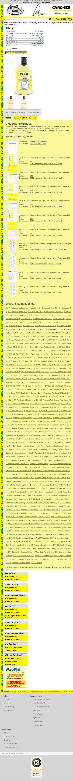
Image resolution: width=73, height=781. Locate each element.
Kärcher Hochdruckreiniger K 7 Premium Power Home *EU (34, 552)
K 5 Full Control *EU (44, 368)
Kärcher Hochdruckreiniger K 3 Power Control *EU (32, 474)
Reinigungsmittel (35, 23)
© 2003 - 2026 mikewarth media (19, 692)
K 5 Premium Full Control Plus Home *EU (35, 340)
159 (38, 175)
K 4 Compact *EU (18, 329)
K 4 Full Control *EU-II (40, 386)
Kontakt (26, 3)
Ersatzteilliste (11, 661)
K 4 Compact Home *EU (48, 308)
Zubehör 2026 (11, 584)
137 (38, 190)
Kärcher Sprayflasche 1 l (22, 485)
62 (38, 261)
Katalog (29, 112)
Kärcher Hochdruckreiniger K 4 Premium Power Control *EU (36, 439)
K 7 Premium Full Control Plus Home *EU (27, 375)
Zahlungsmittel (38, 725)
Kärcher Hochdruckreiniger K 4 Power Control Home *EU (34, 531)
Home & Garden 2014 (21, 23)
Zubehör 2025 (11, 622)
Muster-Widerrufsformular (41, 699)
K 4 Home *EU (26, 319)
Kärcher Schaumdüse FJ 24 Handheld (42, 481)
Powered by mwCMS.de (63, 692)
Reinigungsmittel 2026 (15, 595)
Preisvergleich (9, 710)
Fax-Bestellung (35, 3)
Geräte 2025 (10, 606)
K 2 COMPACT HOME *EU (22, 358)
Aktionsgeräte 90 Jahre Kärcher (15, 617)
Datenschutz (37, 710)
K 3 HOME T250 (15, 326)
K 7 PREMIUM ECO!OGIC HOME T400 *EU (30, 315)
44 (38, 290)
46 (38, 275)
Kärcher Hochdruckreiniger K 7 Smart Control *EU (32, 418)
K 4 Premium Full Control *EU (56, 336)
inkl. (4, 753)
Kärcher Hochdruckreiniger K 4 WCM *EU (24, 524)
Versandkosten (38, 721)
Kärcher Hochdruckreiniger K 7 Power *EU (25, 559)
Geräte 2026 (10, 573)
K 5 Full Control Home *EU (21, 347)
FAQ (25, 118)
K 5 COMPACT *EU (35, 312)
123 (38, 232)
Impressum (36, 718)
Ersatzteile (10, 664)
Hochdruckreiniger (49, 23)
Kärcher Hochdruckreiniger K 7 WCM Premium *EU (33, 538)
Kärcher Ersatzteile (14, 655)
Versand (17, 118)
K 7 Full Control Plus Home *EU (29, 343)
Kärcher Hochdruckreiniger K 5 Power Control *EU (47, 457)
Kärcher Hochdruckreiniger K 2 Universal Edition (36, 467)
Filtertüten (7, 733)
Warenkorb (46, 3)
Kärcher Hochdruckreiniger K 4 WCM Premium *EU (36, 446)
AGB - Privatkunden (39, 703)
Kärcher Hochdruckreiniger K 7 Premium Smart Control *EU (32, 545)
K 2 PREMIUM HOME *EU (45, 326)
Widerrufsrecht (38, 714)
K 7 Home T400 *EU (57, 315)
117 (38, 218)
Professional (11, 577)
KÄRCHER (8, 23)
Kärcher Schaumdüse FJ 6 (16, 481)
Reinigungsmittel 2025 (15, 633)
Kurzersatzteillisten (10, 744)
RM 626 (8, 118)
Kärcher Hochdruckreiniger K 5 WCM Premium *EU (26, 453)
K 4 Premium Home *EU (42, 319)
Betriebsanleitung (13, 658)
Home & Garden (12, 580)
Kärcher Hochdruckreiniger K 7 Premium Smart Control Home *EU (41, 425)
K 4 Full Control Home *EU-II (43, 379)
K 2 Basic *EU (28, 326)
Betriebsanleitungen (11, 747)
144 (38, 204)
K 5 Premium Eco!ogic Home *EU (40, 322)
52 (38, 247)
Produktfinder (11, 644)
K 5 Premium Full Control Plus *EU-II (35, 372)
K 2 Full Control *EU (25, 365)
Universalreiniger (63, 23)
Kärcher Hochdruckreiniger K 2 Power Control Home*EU (35, 495)
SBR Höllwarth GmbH (43, 1)
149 (38, 161)
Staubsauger (11, 650)
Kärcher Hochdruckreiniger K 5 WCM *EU (54, 450)
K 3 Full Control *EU (36, 336)
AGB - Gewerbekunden (41, 707)
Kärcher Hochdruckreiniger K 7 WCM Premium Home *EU (34, 432)
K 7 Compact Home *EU (53, 312)
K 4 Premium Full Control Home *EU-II (48, 347)
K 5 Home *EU (58, 319)
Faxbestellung (9, 707)
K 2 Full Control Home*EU (35, 389)
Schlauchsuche (9, 736)
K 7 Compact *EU (24, 333)
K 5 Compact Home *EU (17, 312)
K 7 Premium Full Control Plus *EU (47, 361)
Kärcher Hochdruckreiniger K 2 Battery (29, 414)
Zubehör (32, 118)
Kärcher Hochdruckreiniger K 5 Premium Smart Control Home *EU (31, 503)
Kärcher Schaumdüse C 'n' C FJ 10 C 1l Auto (52, 478)
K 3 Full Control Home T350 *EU (47, 365)
